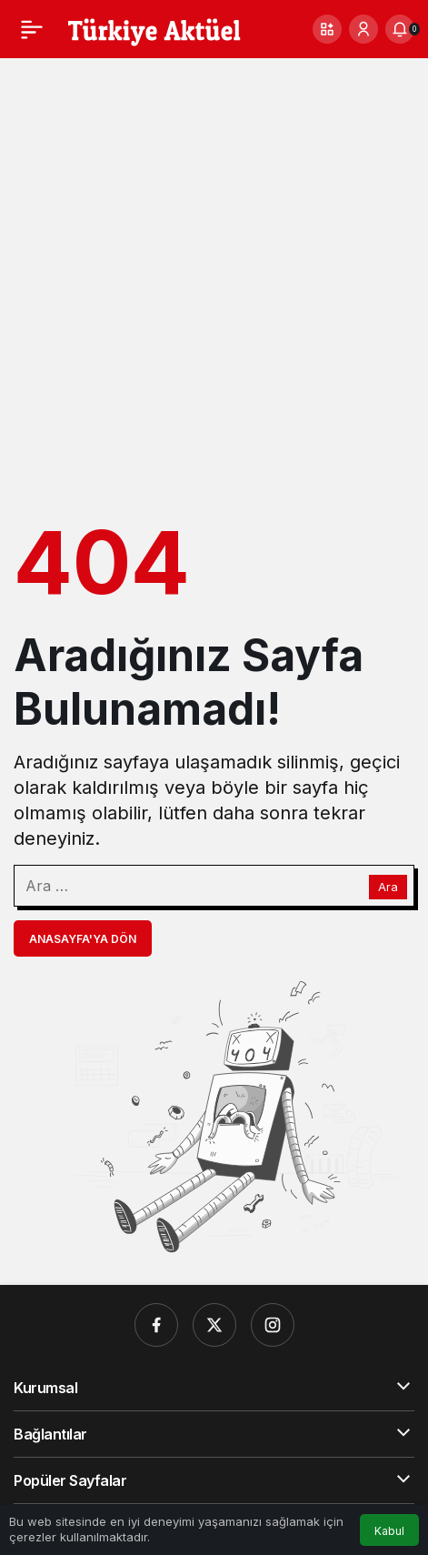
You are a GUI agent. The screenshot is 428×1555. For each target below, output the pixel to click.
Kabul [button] (389, 1531)
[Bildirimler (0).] (399, 29)
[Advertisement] (214, 281)
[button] (327, 29)
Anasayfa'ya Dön (82, 939)
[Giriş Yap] (363, 29)
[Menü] (32, 29)
